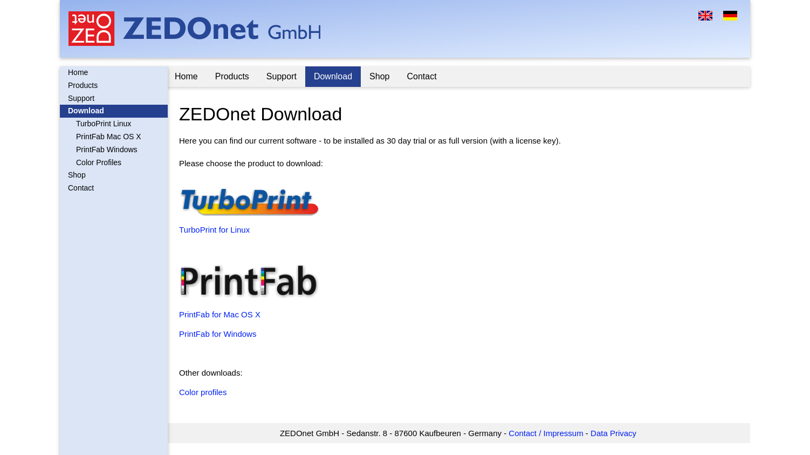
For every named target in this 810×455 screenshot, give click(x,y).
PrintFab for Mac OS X (221, 314)
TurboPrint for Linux (216, 229)
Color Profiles (98, 162)
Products (83, 85)
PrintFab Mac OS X (108, 136)
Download (86, 110)
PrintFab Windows (107, 149)
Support (81, 98)
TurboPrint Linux (103, 123)
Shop (77, 175)
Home (78, 72)
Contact (81, 188)
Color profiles (204, 392)
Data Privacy (614, 433)
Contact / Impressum (547, 433)
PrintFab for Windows (219, 333)
